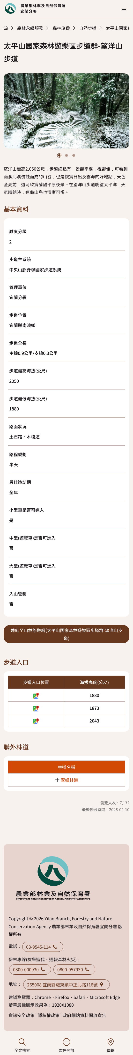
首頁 (6, 28)
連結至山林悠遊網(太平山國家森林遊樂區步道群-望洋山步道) (66, 634)
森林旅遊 (61, 28)
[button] (124, 9)
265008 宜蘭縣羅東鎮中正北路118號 (66, 984)
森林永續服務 (30, 28)
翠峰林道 (69, 780)
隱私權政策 (48, 1015)
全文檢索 (22, 1045)
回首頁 (35, 8)
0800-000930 (30, 969)
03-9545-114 (42, 947)
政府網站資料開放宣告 (84, 1015)
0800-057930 (74, 969)
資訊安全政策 (21, 1015)
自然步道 (87, 28)
